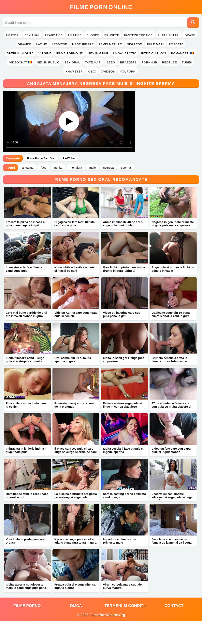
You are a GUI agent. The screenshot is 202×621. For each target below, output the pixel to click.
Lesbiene (59, 44)
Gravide (24, 44)
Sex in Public (48, 62)
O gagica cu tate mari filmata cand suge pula (74, 223)
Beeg (111, 62)
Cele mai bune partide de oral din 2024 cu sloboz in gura (26, 314)
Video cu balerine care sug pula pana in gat (121, 314)
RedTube (169, 62)
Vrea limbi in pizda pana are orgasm (25, 540)
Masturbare (83, 44)
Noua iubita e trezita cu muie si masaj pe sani (74, 269)
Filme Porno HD (69, 53)
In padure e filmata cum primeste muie (119, 540)
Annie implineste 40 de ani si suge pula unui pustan (123, 223)
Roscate (176, 44)
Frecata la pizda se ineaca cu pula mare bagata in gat (26, 223)
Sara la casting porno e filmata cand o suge (124, 495)
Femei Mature (110, 44)
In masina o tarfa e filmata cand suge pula (24, 269)
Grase (189, 35)
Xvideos (108, 71)
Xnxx (92, 71)
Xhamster (74, 71)
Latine (41, 44)
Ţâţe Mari (93, 62)
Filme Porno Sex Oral (41, 158)
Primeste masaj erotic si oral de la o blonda (74, 405)
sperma (126, 167)
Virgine (44, 53)
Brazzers (128, 62)
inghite (58, 167)
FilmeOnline (101, 7)
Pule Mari (155, 44)
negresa (108, 167)
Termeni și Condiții (125, 605)
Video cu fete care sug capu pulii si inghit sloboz (171, 450)
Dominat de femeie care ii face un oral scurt (27, 495)
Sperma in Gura (20, 53)
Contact (174, 605)
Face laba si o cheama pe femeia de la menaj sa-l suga (172, 540)
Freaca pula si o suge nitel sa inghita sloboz (74, 586)
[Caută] (193, 22)
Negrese (134, 44)
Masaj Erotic (124, 53)
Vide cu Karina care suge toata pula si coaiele (75, 314)
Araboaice (54, 35)
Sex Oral (72, 62)
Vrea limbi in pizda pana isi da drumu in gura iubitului (124, 269)
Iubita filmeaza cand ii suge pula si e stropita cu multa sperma (25, 361)
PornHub (149, 62)
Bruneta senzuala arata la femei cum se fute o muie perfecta (169, 361)
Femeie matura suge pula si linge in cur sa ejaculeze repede (122, 407)
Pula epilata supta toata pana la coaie (26, 405)
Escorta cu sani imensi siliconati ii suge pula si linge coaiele (172, 497)
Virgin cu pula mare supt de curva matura (122, 586)
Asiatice (75, 35)
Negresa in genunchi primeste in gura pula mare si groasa (173, 223)
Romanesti (182, 53)
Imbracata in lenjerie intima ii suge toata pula (26, 450)
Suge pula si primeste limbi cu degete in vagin (173, 269)
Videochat (20, 62)
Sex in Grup (98, 53)
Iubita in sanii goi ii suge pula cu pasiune (123, 359)
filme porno (27, 605)
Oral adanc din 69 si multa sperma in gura (72, 359)
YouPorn (128, 71)
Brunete (111, 35)
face (43, 167)
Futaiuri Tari (169, 35)
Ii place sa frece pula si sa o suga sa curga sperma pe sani (75, 450)
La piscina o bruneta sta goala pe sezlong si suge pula (75, 495)
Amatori (13, 35)
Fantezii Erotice (138, 35)
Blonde (93, 35)
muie (92, 167)
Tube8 (187, 62)
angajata (28, 167)
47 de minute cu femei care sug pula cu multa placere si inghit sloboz (171, 407)
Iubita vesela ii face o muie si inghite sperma (123, 450)
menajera (76, 167)
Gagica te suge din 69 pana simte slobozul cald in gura (171, 314)
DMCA (76, 605)
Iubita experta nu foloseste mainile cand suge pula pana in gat (26, 588)
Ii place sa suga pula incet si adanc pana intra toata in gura (75, 540)
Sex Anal (32, 35)
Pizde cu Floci (153, 53)
